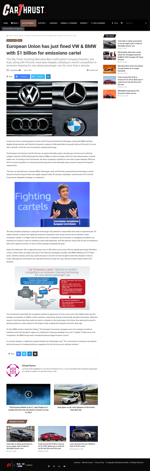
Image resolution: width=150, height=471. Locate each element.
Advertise (77, 462)
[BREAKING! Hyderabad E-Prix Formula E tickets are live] (109, 94)
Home (5, 23)
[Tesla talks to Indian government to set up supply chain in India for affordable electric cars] (20, 433)
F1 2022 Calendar (98, 23)
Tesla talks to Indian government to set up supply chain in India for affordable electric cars (19, 445)
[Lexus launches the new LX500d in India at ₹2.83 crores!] (84, 433)
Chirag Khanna (15, 70)
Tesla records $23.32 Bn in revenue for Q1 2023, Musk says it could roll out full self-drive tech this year (51, 445)
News (14, 23)
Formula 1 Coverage (69, 23)
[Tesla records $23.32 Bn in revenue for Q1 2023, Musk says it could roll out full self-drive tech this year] (52, 433)
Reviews (83, 23)
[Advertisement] (100, 7)
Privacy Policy (99, 462)
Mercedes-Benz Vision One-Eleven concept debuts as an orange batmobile (130, 68)
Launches (53, 23)
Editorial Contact (87, 462)
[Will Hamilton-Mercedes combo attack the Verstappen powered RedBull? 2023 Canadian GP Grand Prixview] (109, 55)
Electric (41, 23)
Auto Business (28, 23)
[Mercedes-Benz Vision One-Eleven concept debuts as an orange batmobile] (109, 69)
